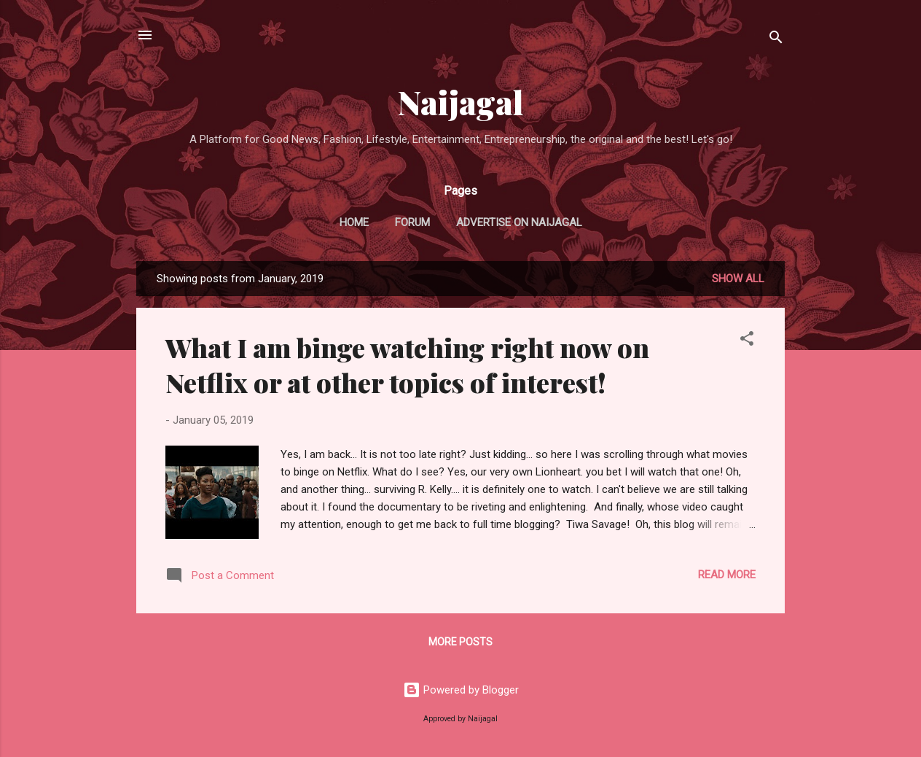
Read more (727, 574)
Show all (738, 278)
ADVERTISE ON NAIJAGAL (519, 222)
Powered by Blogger (461, 689)
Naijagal (461, 101)
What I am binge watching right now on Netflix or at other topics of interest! (407, 365)
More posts (460, 642)
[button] (747, 341)
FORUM (412, 222)
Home (354, 222)
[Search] (776, 40)
